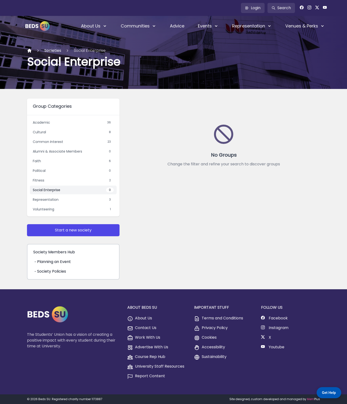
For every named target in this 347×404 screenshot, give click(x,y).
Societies (52, 50)
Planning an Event (52, 261)
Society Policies (49, 271)
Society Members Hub (54, 252)
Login (252, 8)
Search (281, 8)
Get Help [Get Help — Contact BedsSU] (329, 393)
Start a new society (73, 230)
